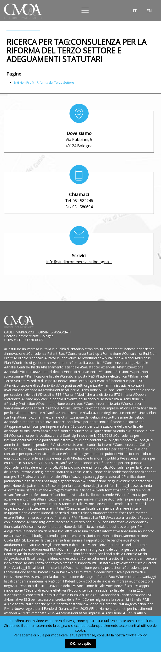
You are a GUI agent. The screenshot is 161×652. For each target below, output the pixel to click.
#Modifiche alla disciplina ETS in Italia (104, 394)
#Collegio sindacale (29, 358)
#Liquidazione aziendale (109, 431)
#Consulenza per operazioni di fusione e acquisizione (103, 421)
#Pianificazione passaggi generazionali (91, 476)
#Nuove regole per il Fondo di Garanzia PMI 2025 (50, 608)
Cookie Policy (136, 635)
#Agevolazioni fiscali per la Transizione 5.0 (71, 390)
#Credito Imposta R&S (78, 376)
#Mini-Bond (111, 358)
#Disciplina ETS (50, 394)
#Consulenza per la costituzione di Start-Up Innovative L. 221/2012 (61, 435)
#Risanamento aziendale (60, 367)
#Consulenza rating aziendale (125, 362)
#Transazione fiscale (89, 585)
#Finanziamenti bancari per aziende (127, 349)
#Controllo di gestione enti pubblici (90, 453)
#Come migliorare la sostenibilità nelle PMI (115, 599)
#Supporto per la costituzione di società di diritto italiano (48, 513)
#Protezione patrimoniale (40, 476)
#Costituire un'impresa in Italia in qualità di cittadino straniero (52, 349)
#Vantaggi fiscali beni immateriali (37, 567)
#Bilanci (128, 358)
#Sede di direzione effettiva (45, 590)
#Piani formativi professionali (27, 494)
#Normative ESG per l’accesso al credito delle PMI (43, 599)
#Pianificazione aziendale (63, 412)
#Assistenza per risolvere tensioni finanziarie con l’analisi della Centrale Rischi (87, 554)
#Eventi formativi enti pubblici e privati (121, 490)
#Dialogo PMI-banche (99, 595)
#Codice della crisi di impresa (106, 581)
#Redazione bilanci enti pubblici (95, 458)
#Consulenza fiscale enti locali (47, 458)
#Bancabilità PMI (92, 517)
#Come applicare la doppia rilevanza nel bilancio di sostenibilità (71, 399)
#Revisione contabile (87, 440)
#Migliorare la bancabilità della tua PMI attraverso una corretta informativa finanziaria (71, 531)
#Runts (69, 394)
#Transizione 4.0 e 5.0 (119, 613)
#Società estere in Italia (46, 508)
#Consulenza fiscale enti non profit (31, 467)
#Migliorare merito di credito (64, 544)
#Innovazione (15, 353)
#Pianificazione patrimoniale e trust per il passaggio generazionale (74, 478)
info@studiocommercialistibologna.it (79, 261)
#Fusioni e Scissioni (114, 371)
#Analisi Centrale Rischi (22, 367)
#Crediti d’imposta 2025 (37, 613)
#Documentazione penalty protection (92, 567)
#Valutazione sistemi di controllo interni (82, 444)
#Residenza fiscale (120, 585)
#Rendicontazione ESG (134, 595)
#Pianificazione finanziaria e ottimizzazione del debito (59, 417)
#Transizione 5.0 (132, 399)
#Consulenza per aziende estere (110, 503)
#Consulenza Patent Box (46, 353)
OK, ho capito (80, 643)
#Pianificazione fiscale (42, 376)
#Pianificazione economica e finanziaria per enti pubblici (99, 462)
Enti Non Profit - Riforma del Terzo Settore (44, 82)
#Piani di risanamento (81, 371)
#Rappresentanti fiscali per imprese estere (37, 426)
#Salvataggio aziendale (98, 367)
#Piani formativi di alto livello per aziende (82, 494)
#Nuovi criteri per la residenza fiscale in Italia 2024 (105, 590)
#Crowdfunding (90, 358)
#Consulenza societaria (102, 403)
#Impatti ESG (133, 380)
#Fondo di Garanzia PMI (105, 604)
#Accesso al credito (121, 517)
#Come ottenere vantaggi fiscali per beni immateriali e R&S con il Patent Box (80, 578)
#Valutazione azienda (21, 390)
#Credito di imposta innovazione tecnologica (62, 380)
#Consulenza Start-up (83, 353)
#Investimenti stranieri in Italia (61, 503)
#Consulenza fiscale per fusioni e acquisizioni (55, 431)
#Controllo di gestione (29, 362)
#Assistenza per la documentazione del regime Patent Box (70, 576)
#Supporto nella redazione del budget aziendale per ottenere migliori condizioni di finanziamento (79, 533)
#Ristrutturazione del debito (42, 371)
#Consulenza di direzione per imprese (90, 408)
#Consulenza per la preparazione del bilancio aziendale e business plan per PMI (82, 526)
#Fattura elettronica (112, 376)
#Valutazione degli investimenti (107, 412)
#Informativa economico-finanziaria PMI (47, 517)
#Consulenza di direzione (41, 408)
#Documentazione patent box (60, 403)
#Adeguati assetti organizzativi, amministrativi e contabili (100, 385)
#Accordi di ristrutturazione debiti (46, 585)
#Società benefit (110, 380)
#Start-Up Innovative (61, 358)
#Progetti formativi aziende (70, 490)
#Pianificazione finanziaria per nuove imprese (72, 499)
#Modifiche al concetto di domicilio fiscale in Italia (43, 595)
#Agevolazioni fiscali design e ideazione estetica (41, 558)
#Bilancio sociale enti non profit (84, 467)
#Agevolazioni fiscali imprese (79, 613)
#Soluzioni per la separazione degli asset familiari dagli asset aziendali (99, 485)
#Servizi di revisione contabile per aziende (97, 449)
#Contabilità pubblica (86, 362)
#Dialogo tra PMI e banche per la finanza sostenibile (45, 604)
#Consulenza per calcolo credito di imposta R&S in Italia (67, 563)
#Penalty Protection (20, 403)
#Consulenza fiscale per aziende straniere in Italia (103, 508)
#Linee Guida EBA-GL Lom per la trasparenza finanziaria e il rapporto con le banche (76, 537)
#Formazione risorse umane (26, 490)
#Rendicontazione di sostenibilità (30, 385)
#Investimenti (58, 362)
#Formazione (111, 353)
